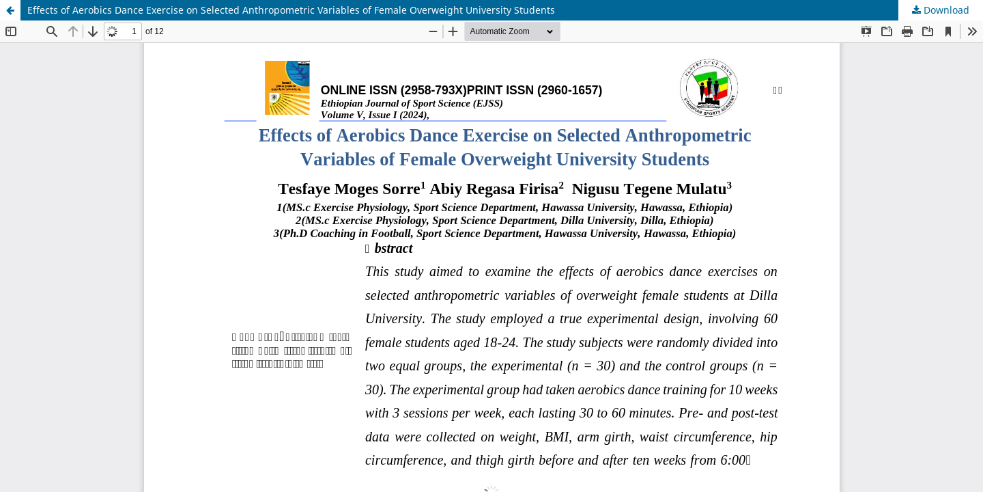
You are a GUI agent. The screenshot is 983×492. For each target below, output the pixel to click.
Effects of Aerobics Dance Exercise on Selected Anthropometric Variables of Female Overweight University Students (291, 9)
